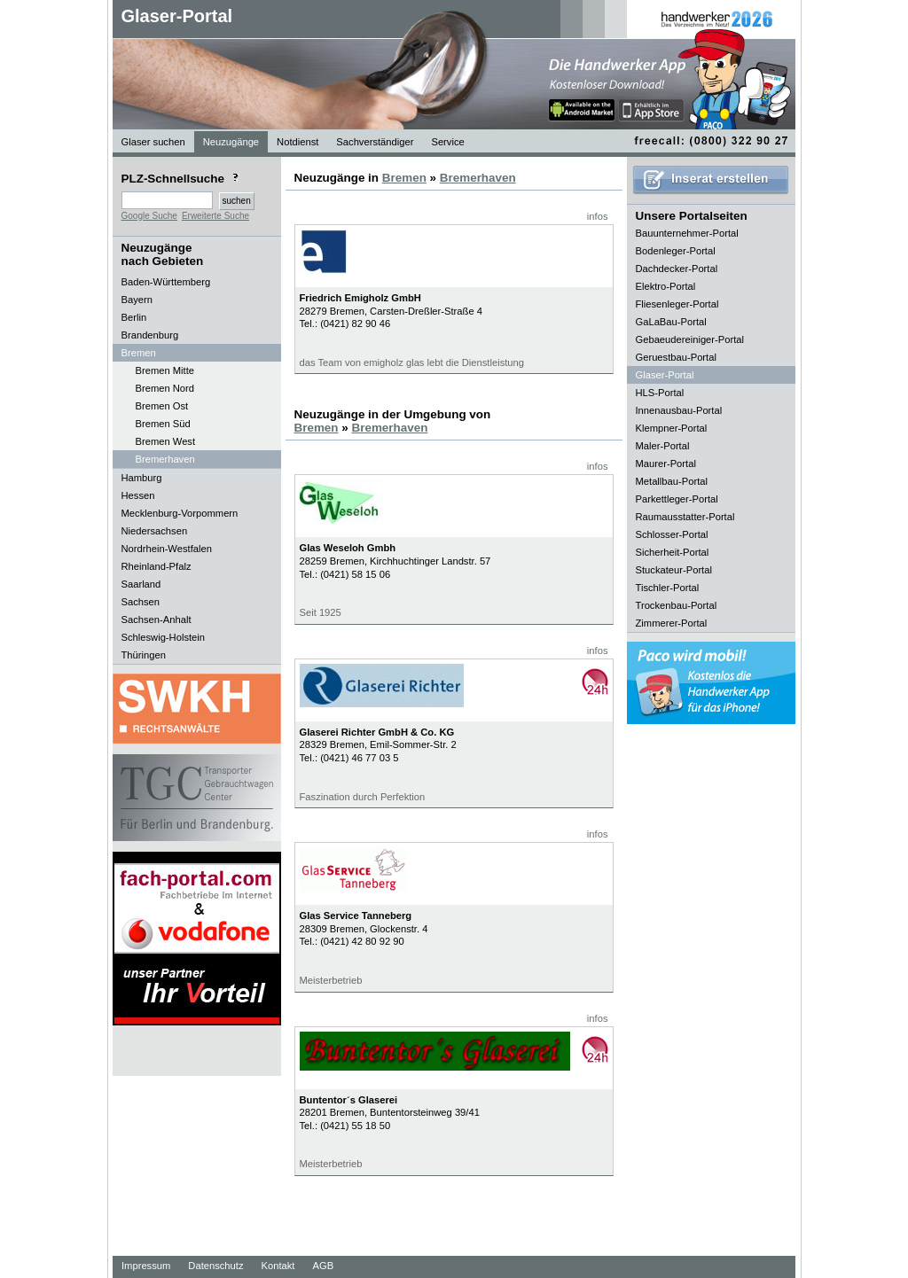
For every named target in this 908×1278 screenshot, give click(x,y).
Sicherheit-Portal (672, 552)
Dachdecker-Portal (677, 268)
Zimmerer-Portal (672, 623)
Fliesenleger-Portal (677, 304)
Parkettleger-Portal (677, 499)
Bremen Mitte (165, 370)
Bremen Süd (163, 423)
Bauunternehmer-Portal (687, 233)
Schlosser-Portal (672, 534)
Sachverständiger (374, 141)
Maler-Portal (663, 445)
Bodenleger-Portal (676, 250)
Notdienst (297, 141)
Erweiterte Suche (215, 216)
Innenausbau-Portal (679, 410)
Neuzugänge (231, 141)
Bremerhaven (165, 459)
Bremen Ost (162, 406)
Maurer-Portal (666, 463)
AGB (322, 1265)
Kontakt (278, 1265)
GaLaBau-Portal (671, 321)
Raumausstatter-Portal (685, 516)
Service (447, 141)
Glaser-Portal (177, 16)
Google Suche (149, 216)
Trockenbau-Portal (676, 605)
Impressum (145, 1265)
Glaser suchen (153, 141)
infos (597, 216)
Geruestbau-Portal (676, 357)
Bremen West (166, 441)
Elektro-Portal (666, 286)
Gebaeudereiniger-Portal (690, 339)
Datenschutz (215, 1265)
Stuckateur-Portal (674, 570)
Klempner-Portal (672, 428)
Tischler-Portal (668, 587)
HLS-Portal (660, 392)
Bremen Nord (165, 388)
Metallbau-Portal (672, 481)
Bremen (404, 177)
